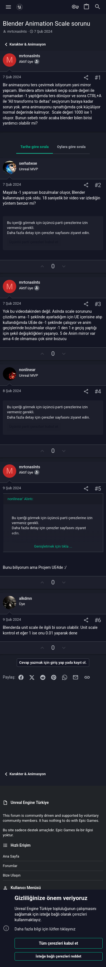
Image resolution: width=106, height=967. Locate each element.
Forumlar (10, 866)
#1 (98, 78)
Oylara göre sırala (71, 147)
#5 (98, 489)
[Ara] (97, 7)
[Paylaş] (86, 78)
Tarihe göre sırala (34, 147)
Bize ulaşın (12, 875)
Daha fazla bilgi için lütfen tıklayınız (45, 929)
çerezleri (79, 914)
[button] (8, 7)
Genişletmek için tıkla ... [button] (53, 546)
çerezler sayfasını (55, 233)
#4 (98, 391)
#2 (98, 185)
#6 (98, 620)
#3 (98, 304)
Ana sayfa (11, 856)
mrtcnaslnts (17, 31)
